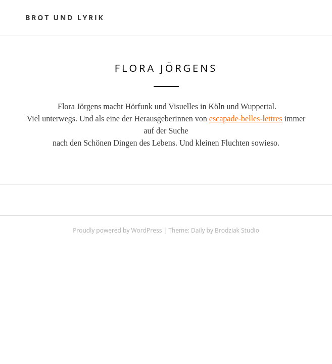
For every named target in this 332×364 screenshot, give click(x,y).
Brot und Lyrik (65, 17)
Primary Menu (301, 19)
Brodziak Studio (237, 230)
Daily (198, 230)
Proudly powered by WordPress (117, 230)
